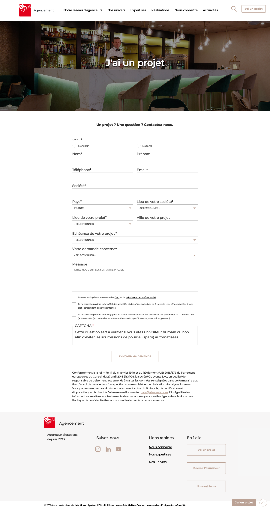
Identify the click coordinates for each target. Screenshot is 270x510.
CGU (117, 297)
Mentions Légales (85, 505)
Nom (76, 154)
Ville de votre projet (153, 218)
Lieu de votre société (154, 202)
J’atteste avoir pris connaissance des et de (117, 297)
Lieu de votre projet (88, 218)
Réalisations (160, 10)
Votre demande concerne (93, 249)
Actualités (210, 10)
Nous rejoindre (206, 486)
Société (78, 186)
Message (79, 264)
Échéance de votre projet (94, 234)
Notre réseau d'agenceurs (82, 10)
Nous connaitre (160, 447)
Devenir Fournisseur (206, 468)
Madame (147, 145)
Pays (76, 202)
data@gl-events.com (154, 392)
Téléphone (81, 170)
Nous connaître (186, 10)
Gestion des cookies (147, 505)
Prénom (143, 154)
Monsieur (83, 145)
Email (141, 170)
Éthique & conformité (173, 505)
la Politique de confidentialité (141, 297)
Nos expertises (160, 454)
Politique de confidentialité (119, 505)
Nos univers (116, 10)
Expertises (138, 10)
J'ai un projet (244, 502)
